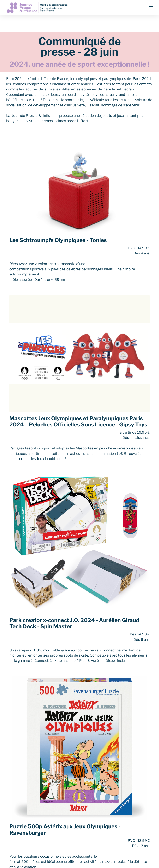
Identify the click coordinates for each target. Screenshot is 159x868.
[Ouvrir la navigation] (151, 7)
